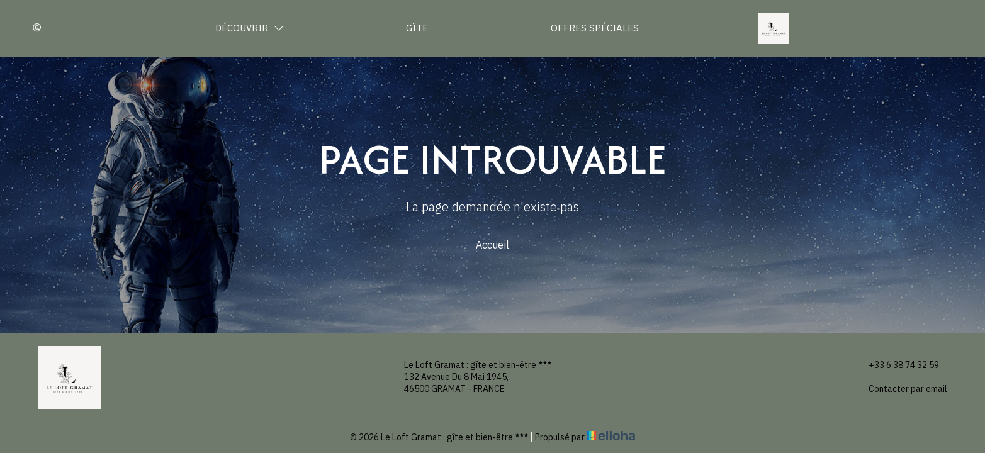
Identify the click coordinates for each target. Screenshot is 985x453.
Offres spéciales (595, 28)
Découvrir (249, 28)
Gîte (417, 28)
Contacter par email (900, 389)
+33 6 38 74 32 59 (896, 365)
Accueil (492, 244)
